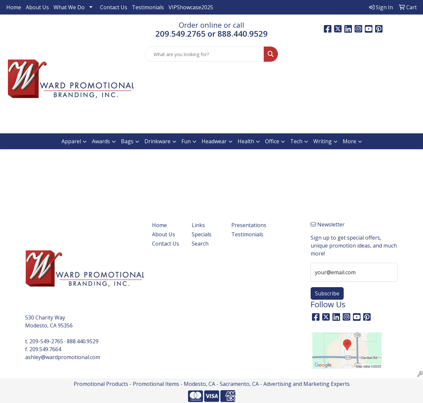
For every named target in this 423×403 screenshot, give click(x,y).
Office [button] (272, 141)
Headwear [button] (214, 141)
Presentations (247, 225)
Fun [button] (186, 141)
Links (198, 225)
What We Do (69, 7)
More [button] (349, 141)
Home (13, 7)
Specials (202, 234)
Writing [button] (322, 141)
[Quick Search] (204, 54)
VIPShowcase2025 (191, 7)
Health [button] (246, 141)
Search (200, 243)
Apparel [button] (71, 141)
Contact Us (113, 7)
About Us (37, 7)
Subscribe (327, 293)
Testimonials (148, 7)
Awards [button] (101, 141)
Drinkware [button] (157, 141)
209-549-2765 (46, 341)
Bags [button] (127, 141)
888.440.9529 (82, 341)
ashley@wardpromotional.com (62, 357)
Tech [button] (296, 141)
